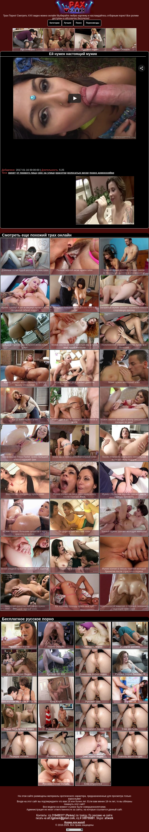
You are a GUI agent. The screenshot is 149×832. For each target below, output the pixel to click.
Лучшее (67, 23)
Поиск (78, 23)
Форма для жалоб (74, 822)
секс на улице (46, 172)
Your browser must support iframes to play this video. (74, 112)
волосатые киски (78, 172)
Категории (55, 23)
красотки (61, 172)
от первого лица (26, 172)
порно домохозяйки (101, 172)
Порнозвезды (92, 23)
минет (12, 172)
